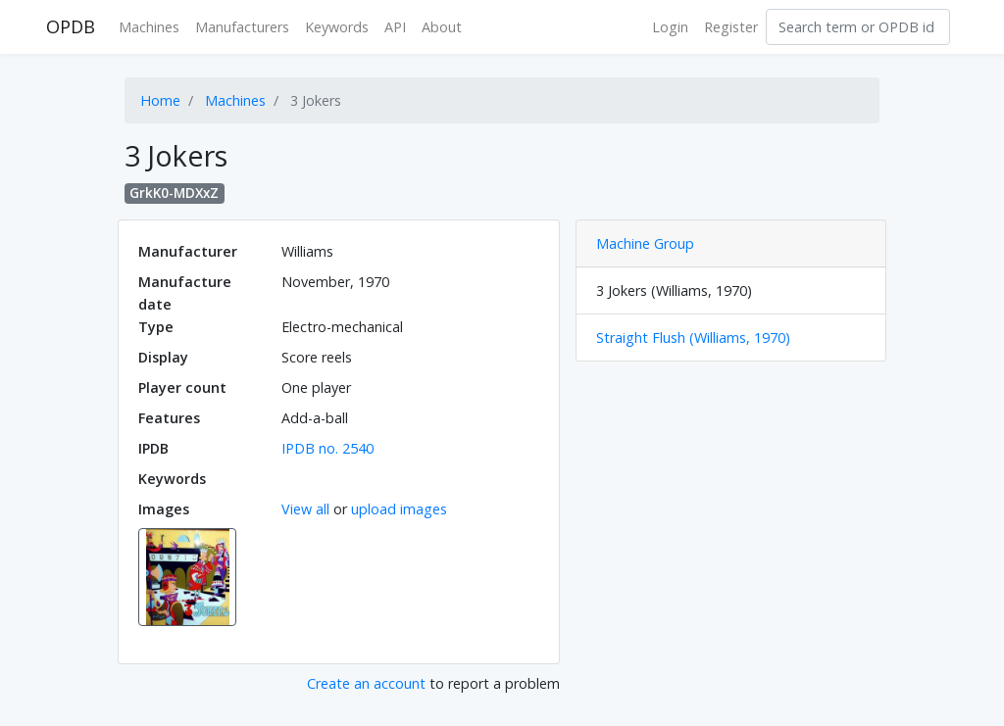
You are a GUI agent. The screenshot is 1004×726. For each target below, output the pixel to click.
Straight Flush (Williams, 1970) (693, 337)
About (442, 27)
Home (160, 100)
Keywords (337, 27)
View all (305, 509)
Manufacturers (242, 27)
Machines (149, 27)
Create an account (366, 683)
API (395, 27)
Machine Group (645, 243)
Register (731, 27)
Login (670, 27)
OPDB (70, 26)
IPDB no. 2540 (327, 448)
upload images (399, 509)
